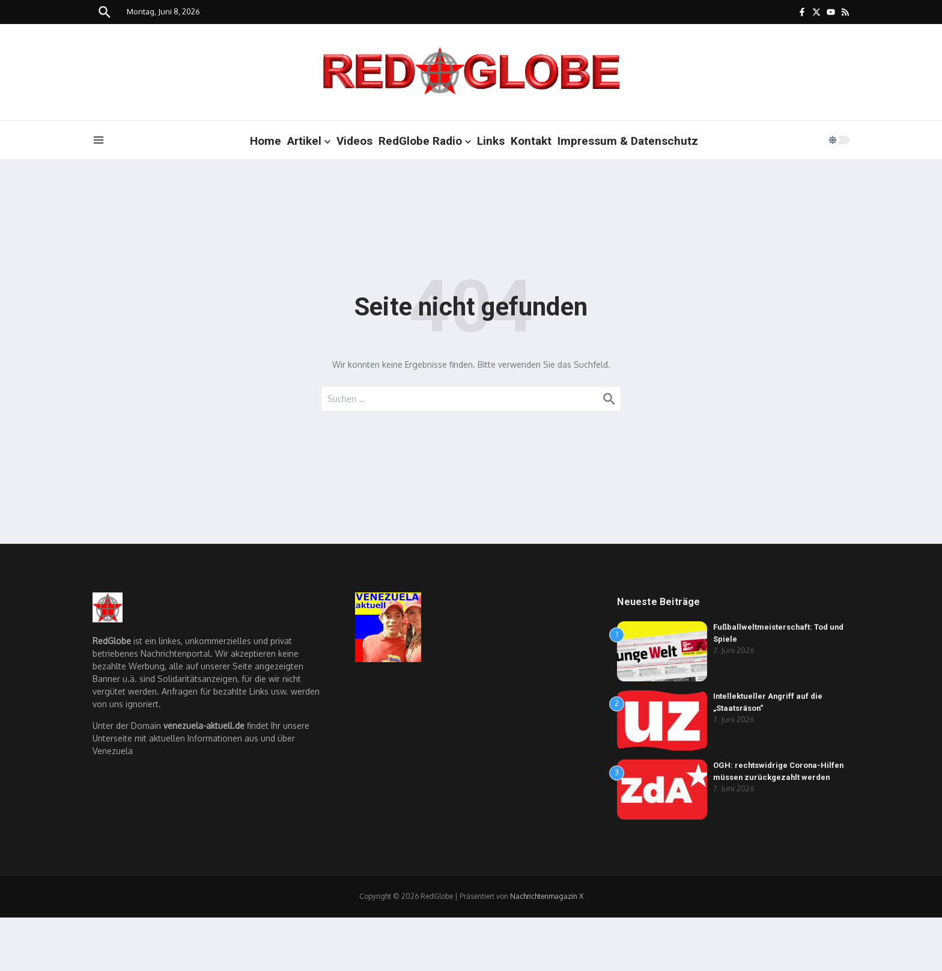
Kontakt (531, 141)
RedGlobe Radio (424, 141)
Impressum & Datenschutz (628, 141)
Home (265, 141)
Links (491, 141)
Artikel (308, 141)
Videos (354, 141)
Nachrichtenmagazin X (546, 896)
